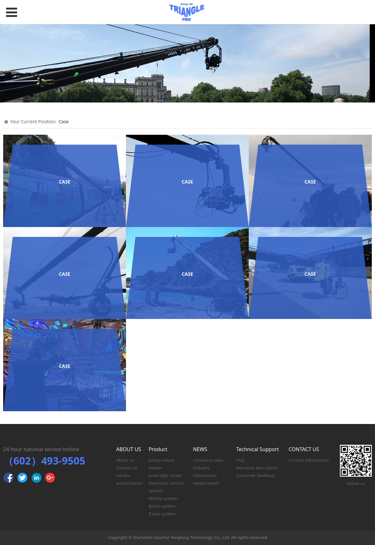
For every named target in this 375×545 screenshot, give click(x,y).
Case (64, 121)
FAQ (240, 460)
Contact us (126, 468)
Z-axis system (162, 514)
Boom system (162, 506)
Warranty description (257, 468)
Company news (208, 460)
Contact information (309, 460)
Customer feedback (255, 475)
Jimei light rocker (165, 475)
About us (125, 460)
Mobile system (163, 498)
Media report (206, 483)
